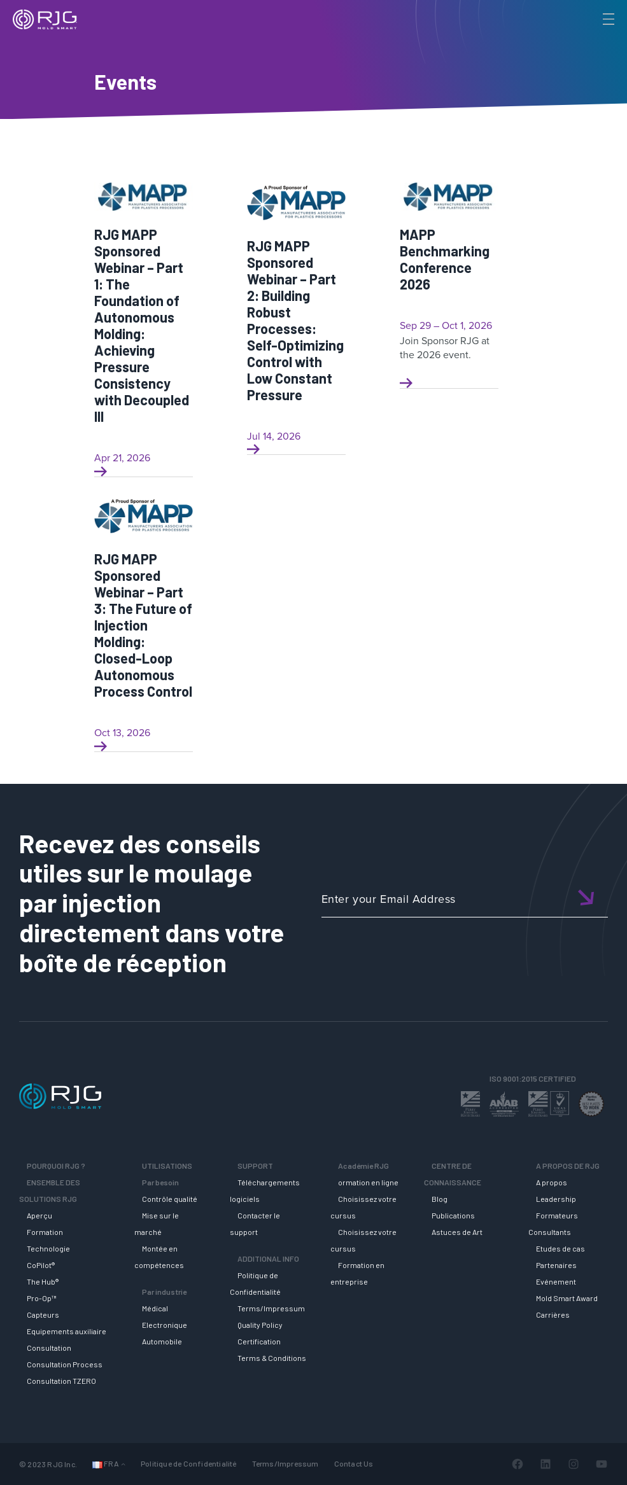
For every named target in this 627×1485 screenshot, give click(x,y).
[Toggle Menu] (607, 19)
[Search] (590, 40)
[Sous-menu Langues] (123, 1463)
